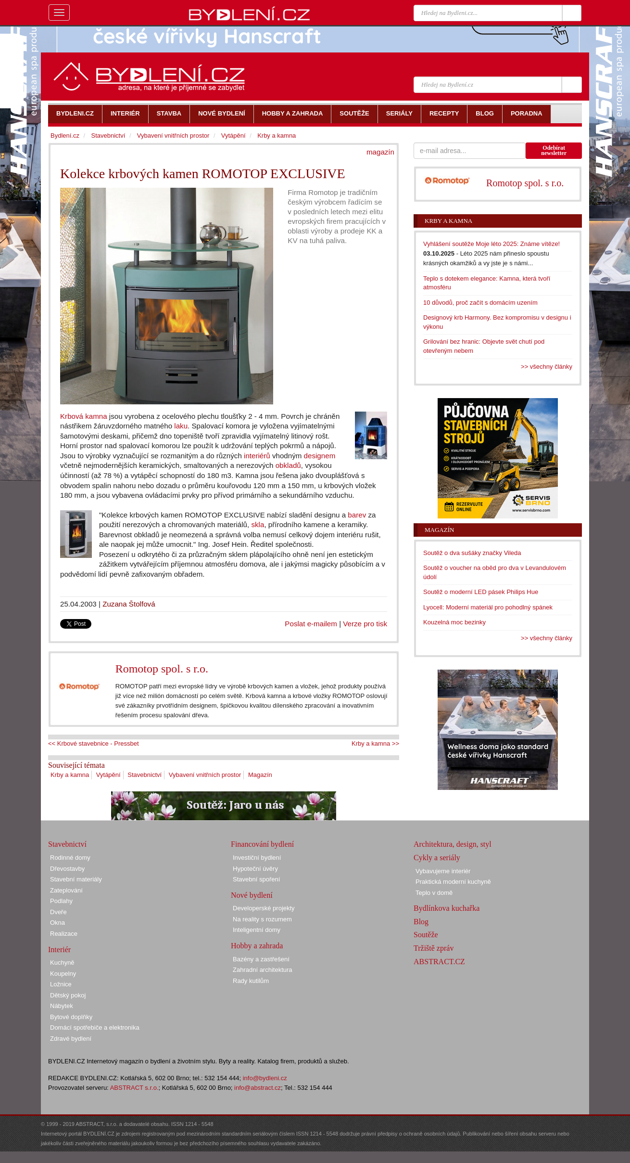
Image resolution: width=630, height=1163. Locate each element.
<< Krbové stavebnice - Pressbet (93, 743)
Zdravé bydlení (70, 1038)
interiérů (257, 456)
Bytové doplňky (71, 1017)
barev (357, 515)
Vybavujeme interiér (443, 871)
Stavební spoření (256, 879)
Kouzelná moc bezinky (454, 622)
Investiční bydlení (257, 857)
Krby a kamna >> (375, 743)
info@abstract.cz (257, 1087)
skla (257, 524)
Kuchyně (62, 962)
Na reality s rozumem (262, 919)
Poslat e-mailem (311, 624)
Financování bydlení (262, 844)
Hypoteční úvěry (255, 868)
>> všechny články (546, 366)
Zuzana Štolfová (128, 604)
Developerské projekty (264, 908)
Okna (57, 922)
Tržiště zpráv (434, 948)
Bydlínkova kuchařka (446, 908)
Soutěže (426, 934)
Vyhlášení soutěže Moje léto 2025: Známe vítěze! (491, 243)
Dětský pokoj (68, 995)
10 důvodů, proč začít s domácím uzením (480, 302)
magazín (380, 152)
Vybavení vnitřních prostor (205, 774)
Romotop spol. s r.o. (161, 668)
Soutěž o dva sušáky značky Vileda (472, 552)
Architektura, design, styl (452, 844)
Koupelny (63, 973)
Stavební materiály (76, 879)
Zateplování (66, 890)
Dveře (58, 912)
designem (320, 456)
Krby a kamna (69, 774)
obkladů (288, 465)
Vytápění (108, 774)
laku (181, 426)
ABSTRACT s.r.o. (134, 1087)
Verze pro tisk (365, 624)
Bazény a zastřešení (261, 959)
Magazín (260, 774)
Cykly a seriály (437, 857)
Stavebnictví (144, 774)
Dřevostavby (67, 868)
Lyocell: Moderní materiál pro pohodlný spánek (488, 607)
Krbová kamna (83, 416)
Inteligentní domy (256, 929)
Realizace (63, 933)
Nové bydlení (252, 895)
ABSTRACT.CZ (439, 961)
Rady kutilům (251, 980)
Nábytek (61, 1005)
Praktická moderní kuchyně (453, 881)
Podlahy (61, 901)
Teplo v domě (434, 892)
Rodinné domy (70, 857)
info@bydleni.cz (265, 1078)
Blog (421, 921)
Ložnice (61, 984)
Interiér (59, 949)
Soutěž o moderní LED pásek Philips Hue (480, 591)
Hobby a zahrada (257, 946)
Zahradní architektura (262, 969)
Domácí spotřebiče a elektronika (94, 1027)
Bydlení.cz (64, 135)
